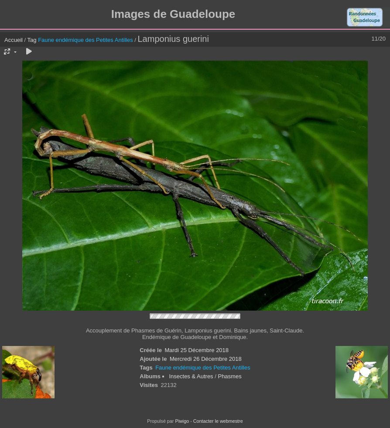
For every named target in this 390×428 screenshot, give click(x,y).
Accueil (13, 40)
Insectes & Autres (192, 376)
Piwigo (182, 421)
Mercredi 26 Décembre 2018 (206, 359)
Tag (32, 40)
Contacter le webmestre (218, 421)
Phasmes (229, 376)
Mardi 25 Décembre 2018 (196, 350)
